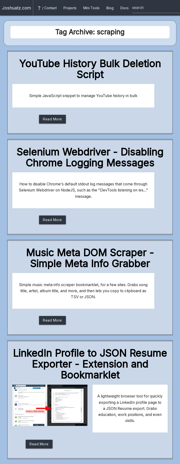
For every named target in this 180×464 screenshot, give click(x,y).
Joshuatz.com (16, 7)
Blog (110, 8)
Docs (124, 8)
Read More (52, 120)
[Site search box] (156, 8)
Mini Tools (91, 8)
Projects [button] (70, 8)
